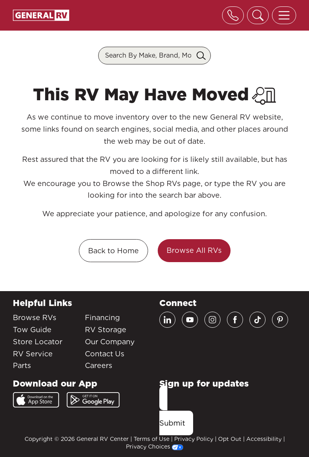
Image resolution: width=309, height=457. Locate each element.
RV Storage (105, 329)
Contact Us (104, 353)
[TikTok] (257, 320)
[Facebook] (235, 320)
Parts (22, 365)
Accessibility (264, 439)
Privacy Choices (154, 446)
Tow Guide (32, 329)
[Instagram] (212, 320)
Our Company (110, 341)
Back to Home (113, 250)
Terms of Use (151, 439)
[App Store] (36, 399)
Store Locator (37, 341)
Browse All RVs (194, 250)
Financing (102, 317)
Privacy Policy (193, 439)
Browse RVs (34, 317)
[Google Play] (93, 399)
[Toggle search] (258, 15)
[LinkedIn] (167, 320)
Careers (98, 365)
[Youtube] (190, 320)
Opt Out (229, 439)
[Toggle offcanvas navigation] (284, 15)
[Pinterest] (280, 320)
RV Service (33, 353)
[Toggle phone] (233, 15)
